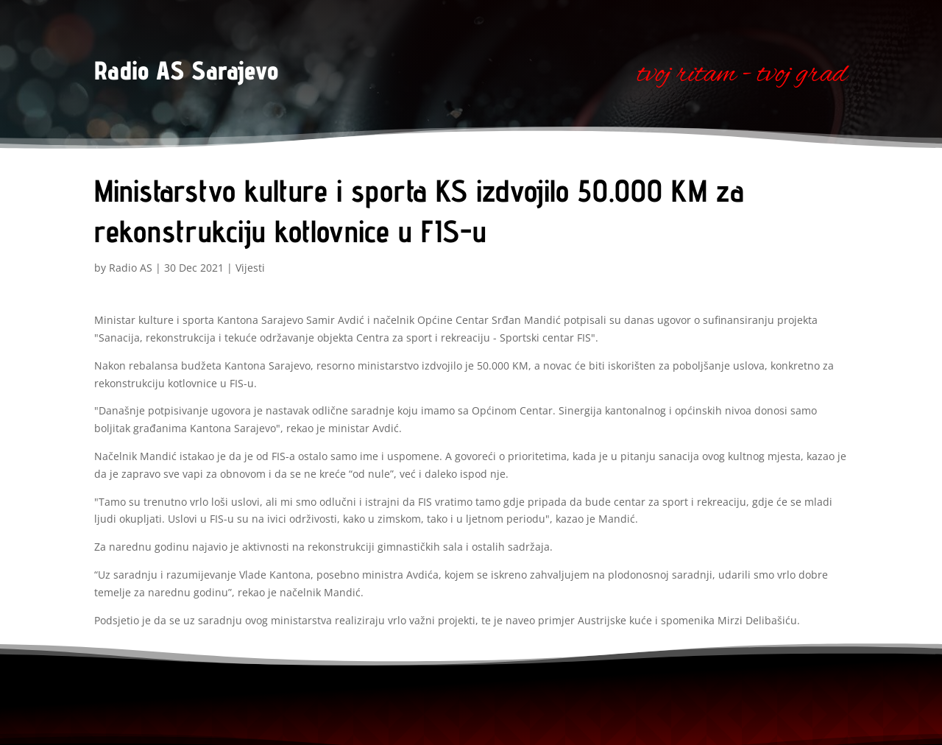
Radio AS (130, 268)
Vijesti (250, 268)
